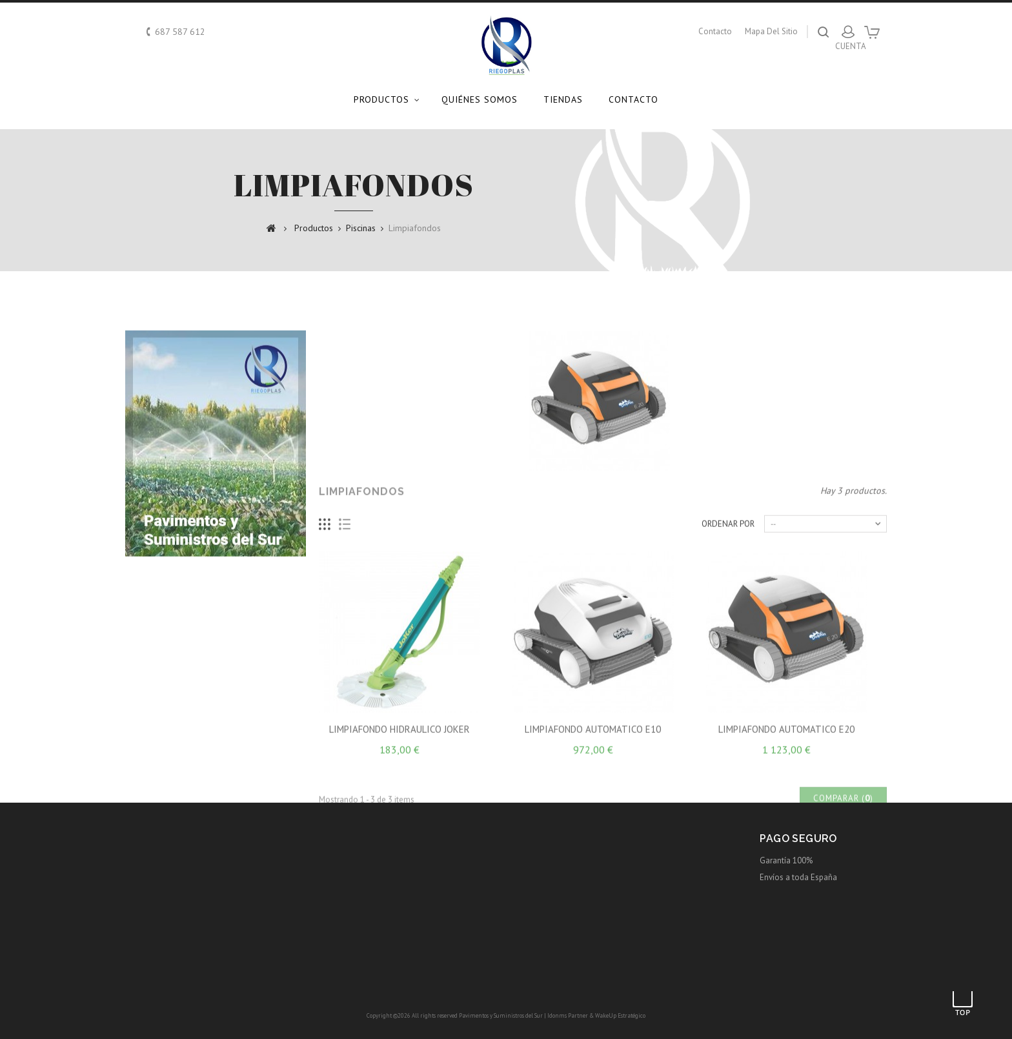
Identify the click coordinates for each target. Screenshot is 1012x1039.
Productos (381, 99)
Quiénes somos (479, 99)
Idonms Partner (567, 1015)
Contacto (633, 99)
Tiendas (563, 99)
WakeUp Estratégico (620, 1015)
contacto (715, 31)
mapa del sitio (771, 31)
